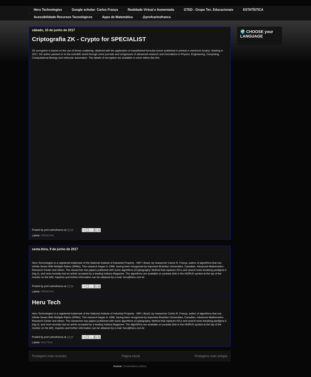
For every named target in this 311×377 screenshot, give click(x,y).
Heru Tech (46, 302)
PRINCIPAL (48, 235)
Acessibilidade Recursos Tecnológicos (63, 17)
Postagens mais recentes (49, 356)
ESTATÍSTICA (253, 9)
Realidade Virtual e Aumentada (151, 9)
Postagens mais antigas (211, 356)
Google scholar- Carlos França (95, 9)
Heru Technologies (48, 9)
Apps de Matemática (117, 17)
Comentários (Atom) (134, 366)
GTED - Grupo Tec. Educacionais (208, 9)
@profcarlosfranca (157, 17)
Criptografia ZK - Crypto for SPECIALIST (89, 39)
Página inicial (131, 356)
